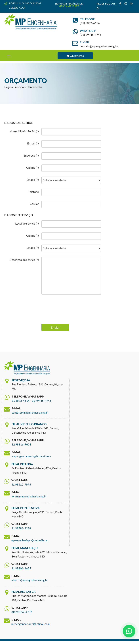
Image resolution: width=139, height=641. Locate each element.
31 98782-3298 (21, 528)
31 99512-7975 (21, 484)
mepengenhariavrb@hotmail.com (31, 456)
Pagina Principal (14, 87)
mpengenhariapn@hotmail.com (29, 540)
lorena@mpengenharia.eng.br (29, 496)
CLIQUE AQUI (17, 7)
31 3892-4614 (21, 400)
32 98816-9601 (21, 444)
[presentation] (68, 307)
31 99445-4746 (41, 400)
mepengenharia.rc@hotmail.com (30, 624)
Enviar (55, 327)
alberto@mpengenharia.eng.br (29, 580)
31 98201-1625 (21, 568)
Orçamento (75, 55)
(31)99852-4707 (21, 612)
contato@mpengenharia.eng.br (30, 412)
